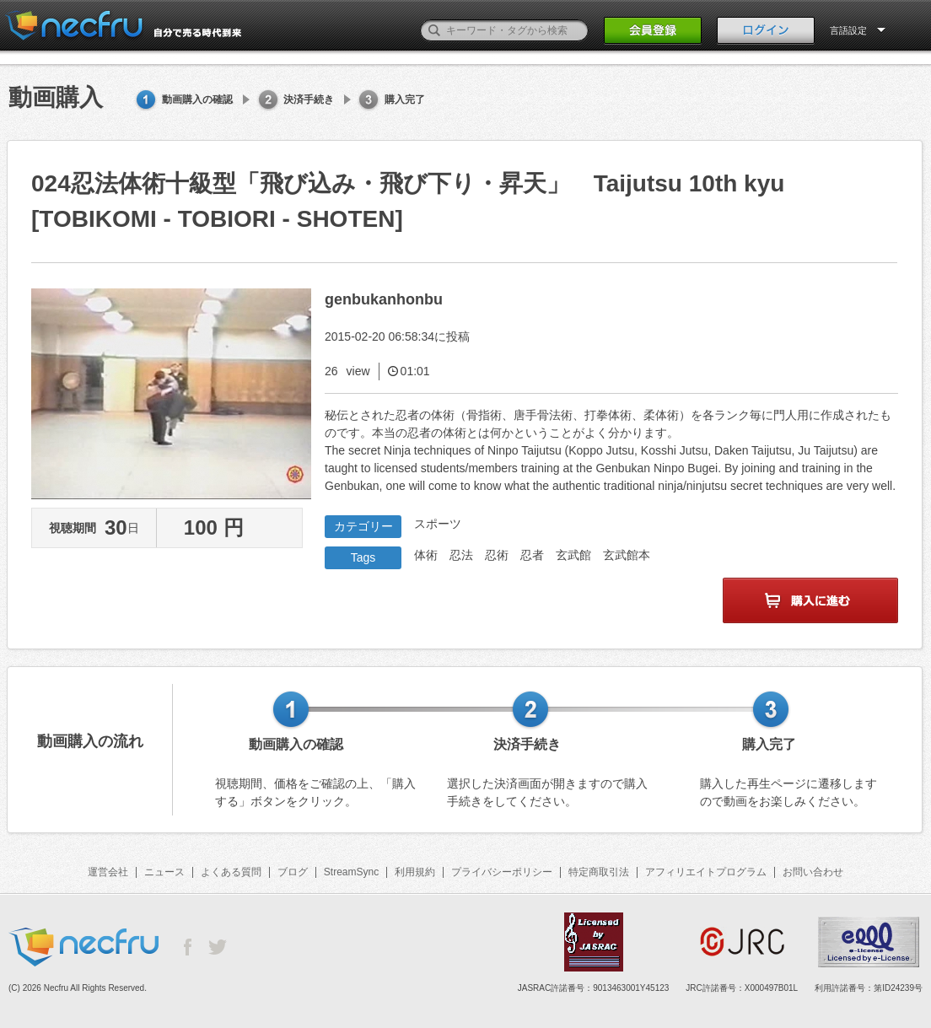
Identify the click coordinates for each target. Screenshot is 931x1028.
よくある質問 (231, 872)
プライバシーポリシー (501, 872)
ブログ (292, 872)
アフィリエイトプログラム (706, 872)
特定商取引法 (598, 872)
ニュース (164, 872)
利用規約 (415, 872)
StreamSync (351, 872)
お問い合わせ (813, 872)
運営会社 (108, 872)
